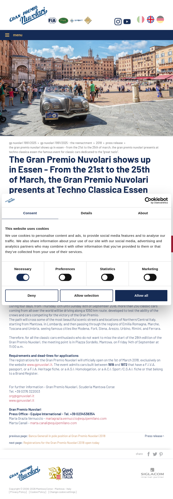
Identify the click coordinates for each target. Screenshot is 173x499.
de (160, 20)
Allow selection (86, 295)
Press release (114, 143)
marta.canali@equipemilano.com (54, 423)
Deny (31, 295)
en (150, 20)
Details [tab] (86, 213)
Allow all (141, 295)
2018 (99, 143)
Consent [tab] (30, 213)
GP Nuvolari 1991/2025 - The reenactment (66, 143)
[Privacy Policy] (18, 491)
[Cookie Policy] (37, 491)
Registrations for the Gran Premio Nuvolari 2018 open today (61, 442)
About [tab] (143, 213)
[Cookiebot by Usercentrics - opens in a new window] (148, 200)
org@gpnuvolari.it (22, 396)
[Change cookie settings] (62, 491)
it (141, 20)
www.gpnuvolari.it (40, 364)
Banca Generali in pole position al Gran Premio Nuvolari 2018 (67, 436)
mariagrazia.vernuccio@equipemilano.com (77, 418)
